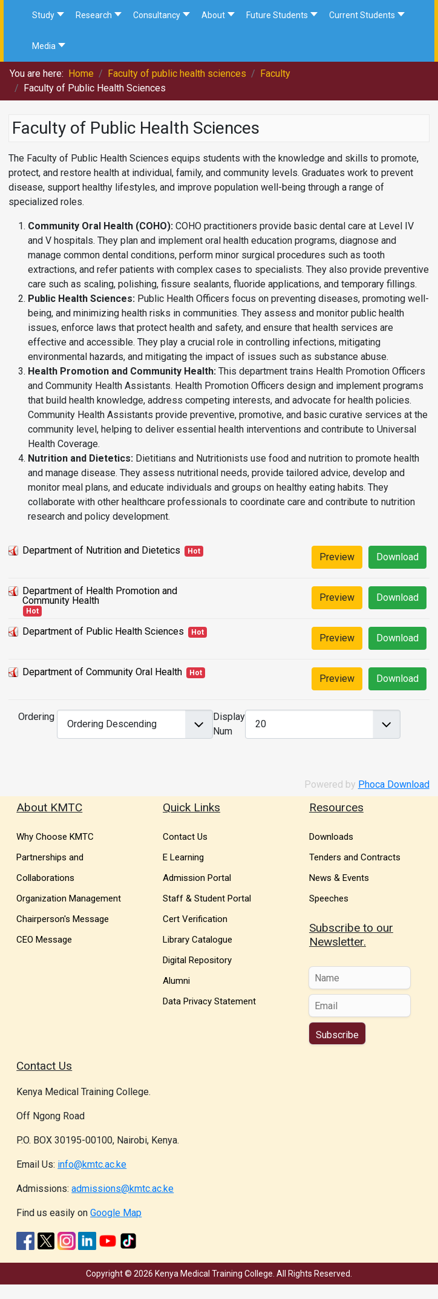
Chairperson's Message (62, 919)
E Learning (183, 857)
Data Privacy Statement (209, 1001)
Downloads (331, 836)
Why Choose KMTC (55, 836)
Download (397, 557)
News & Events (339, 877)
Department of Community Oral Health (102, 672)
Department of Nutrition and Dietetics (101, 550)
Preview (337, 557)
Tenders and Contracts (354, 857)
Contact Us (185, 836)
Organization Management (68, 898)
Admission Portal (197, 877)
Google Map (116, 1213)
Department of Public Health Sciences (103, 631)
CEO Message (44, 939)
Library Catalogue (197, 939)
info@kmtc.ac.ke (91, 1164)
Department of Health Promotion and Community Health (99, 595)
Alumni (176, 980)
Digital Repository (197, 960)
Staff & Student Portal (207, 898)
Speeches (328, 898)
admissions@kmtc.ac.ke (122, 1188)
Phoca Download (394, 784)
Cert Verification (195, 919)
